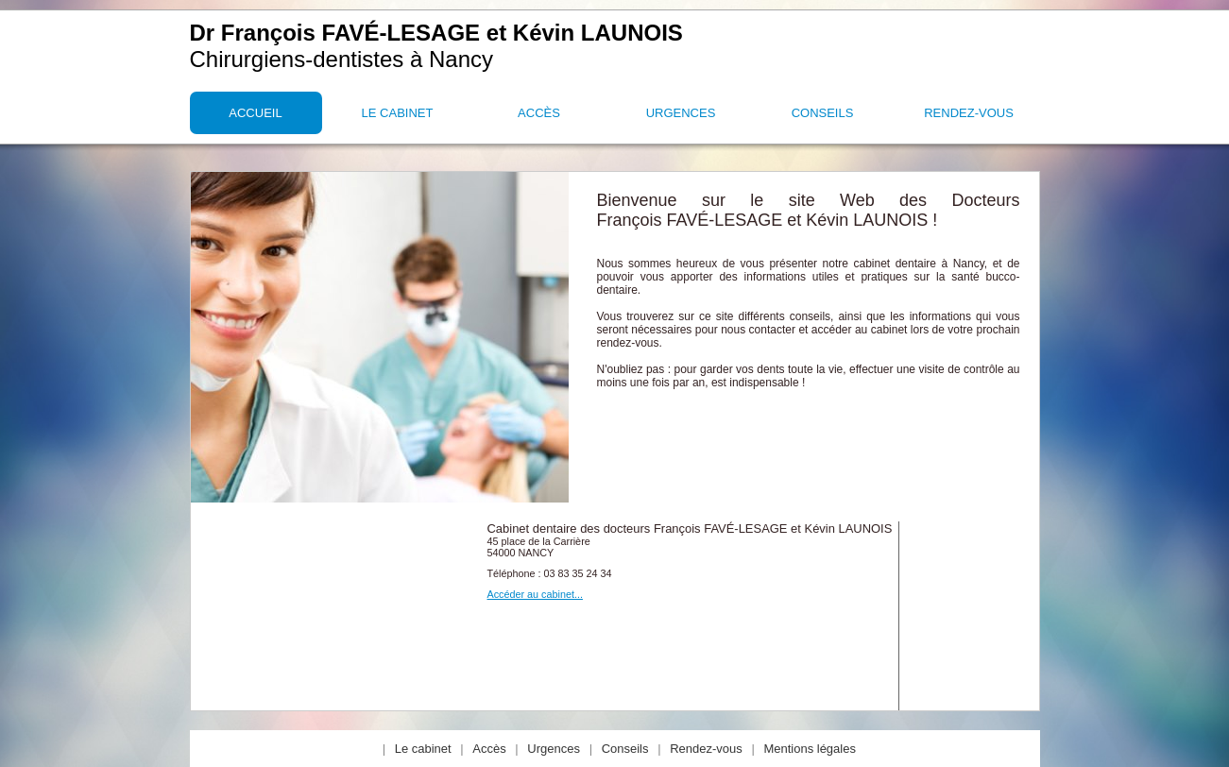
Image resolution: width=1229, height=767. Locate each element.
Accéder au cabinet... (535, 594)
